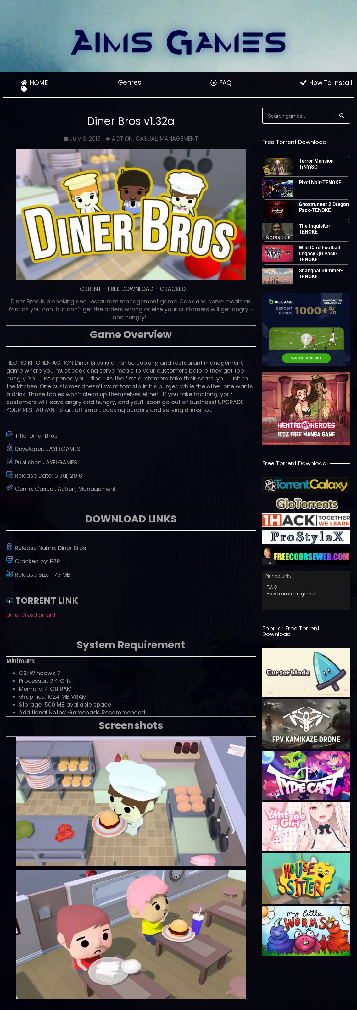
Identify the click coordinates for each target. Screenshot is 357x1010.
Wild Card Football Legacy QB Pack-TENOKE (319, 254)
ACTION (122, 138)
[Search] (342, 115)
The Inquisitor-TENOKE (315, 229)
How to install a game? (292, 594)
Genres (131, 82)
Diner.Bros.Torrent (31, 615)
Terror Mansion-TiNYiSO (317, 164)
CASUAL (146, 138)
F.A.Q (272, 587)
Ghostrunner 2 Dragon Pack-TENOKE (324, 207)
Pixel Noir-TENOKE (320, 183)
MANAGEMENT (179, 138)
